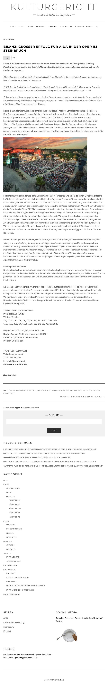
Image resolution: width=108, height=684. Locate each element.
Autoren (10, 545)
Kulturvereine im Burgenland (20, 590)
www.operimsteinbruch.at (15, 364)
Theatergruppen (13, 561)
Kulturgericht (54, 7)
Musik (30, 26)
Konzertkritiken (14, 529)
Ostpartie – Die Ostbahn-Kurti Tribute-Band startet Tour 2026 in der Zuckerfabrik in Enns (44, 453)
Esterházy (11, 573)
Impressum (8, 627)
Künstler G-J (14, 504)
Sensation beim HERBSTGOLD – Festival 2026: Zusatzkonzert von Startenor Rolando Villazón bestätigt (49, 462)
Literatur (41, 26)
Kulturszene (66, 26)
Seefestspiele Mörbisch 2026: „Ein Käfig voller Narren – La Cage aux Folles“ (37, 457)
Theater (53, 26)
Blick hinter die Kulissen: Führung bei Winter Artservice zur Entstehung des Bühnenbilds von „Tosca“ (49, 449)
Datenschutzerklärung (13, 622)
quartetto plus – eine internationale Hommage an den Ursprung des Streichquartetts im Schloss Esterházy (53, 466)
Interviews (11, 581)
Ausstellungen (13, 488)
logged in (18, 407)
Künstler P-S (14, 513)
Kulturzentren (13, 557)
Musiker (10, 533)
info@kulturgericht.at (28, 657)
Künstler (10, 496)
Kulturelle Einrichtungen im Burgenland (25, 586)
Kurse (9, 492)
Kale (62, 680)
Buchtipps (10, 549)
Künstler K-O (15, 508)
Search (54, 430)
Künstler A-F (14, 500)
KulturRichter (10, 565)
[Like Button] (6, 58)
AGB (5, 618)
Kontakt (7, 631)
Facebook (79, 618)
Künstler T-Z (14, 517)
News (12, 26)
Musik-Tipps (11, 537)
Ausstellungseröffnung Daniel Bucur (80, 397)
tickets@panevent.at (15, 361)
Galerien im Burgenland (17, 577)
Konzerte (10, 525)
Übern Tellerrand (84, 26)
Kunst (21, 26)
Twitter (59, 621)
